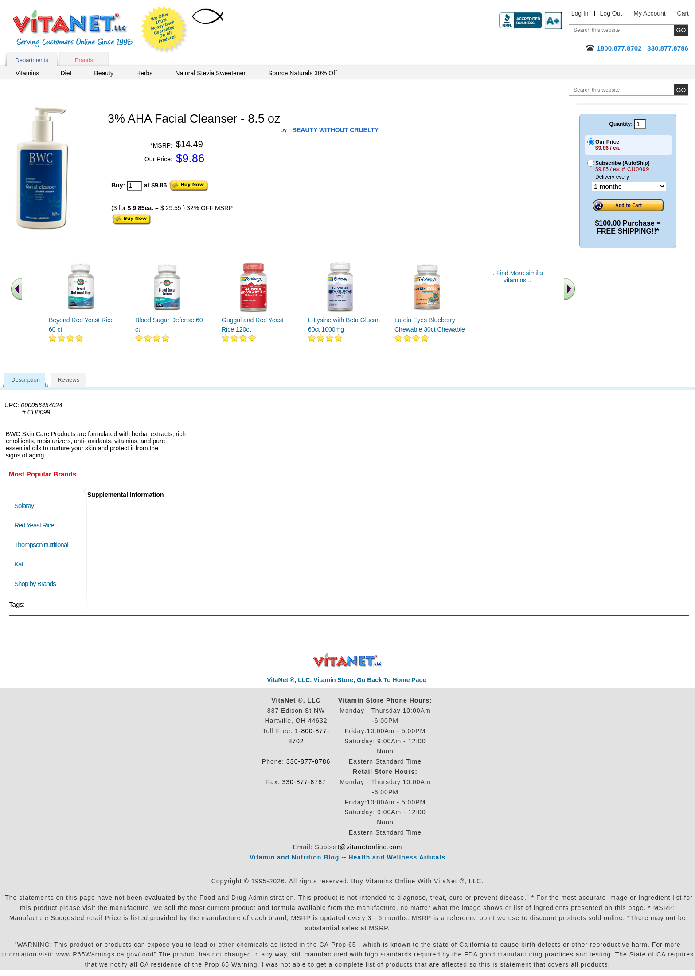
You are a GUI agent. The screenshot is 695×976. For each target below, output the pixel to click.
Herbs (144, 73)
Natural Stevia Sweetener (210, 73)
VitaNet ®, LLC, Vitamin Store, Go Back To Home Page (346, 679)
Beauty (103, 73)
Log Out (611, 13)
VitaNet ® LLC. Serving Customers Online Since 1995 (73, 28)
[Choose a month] (629, 186)
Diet (65, 73)
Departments (31, 60)
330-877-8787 (304, 781)
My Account (649, 13)
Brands (84, 60)
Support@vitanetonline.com (358, 847)
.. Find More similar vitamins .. (517, 276)
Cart (683, 13)
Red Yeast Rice (34, 525)
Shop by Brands (37, 583)
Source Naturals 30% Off (302, 73)
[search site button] (681, 89)
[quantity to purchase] (134, 186)
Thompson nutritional (41, 544)
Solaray (24, 505)
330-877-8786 (308, 761)
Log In (580, 13)
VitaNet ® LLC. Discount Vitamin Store (347, 660)
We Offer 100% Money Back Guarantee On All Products (164, 29)
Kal (18, 564)
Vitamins (27, 73)
